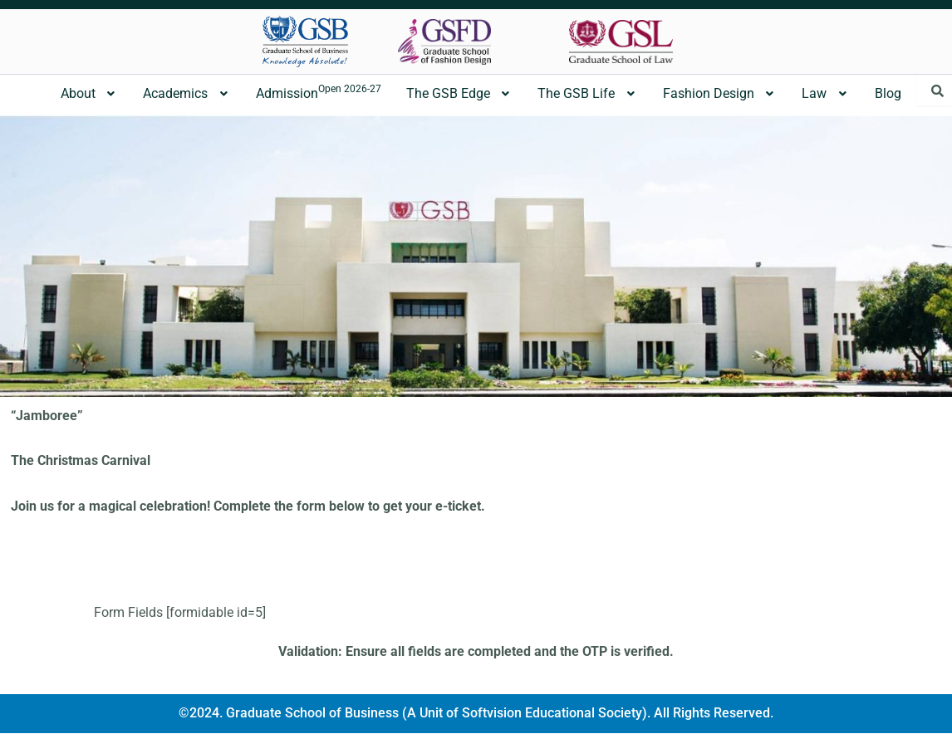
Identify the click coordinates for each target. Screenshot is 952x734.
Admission (318, 92)
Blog (888, 93)
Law (826, 93)
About (90, 93)
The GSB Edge (459, 93)
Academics (187, 93)
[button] (89, 94)
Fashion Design (720, 93)
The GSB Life (587, 93)
